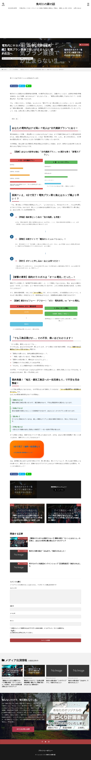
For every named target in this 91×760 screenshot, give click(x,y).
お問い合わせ (77, 8)
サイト (12, 620)
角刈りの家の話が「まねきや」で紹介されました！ (47, 551)
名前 (12, 606)
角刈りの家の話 (45, 4)
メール (12, 613)
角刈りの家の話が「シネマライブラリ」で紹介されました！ (56, 681)
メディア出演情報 (27, 58)
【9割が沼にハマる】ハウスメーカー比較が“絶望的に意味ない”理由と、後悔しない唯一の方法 (45, 8)
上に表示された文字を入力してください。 (22, 632)
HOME (5, 69)
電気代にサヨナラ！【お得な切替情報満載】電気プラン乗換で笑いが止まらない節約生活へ (42, 69)
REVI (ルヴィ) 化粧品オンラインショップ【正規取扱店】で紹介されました (55, 565)
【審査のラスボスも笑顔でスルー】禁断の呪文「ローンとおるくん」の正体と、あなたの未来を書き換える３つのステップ (54, 539)
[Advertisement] (45, 24)
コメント (13, 588)
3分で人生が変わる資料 (23, 729)
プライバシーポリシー (45, 750)
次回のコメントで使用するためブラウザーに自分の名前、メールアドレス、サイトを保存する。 (38, 628)
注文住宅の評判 (12, 8)
